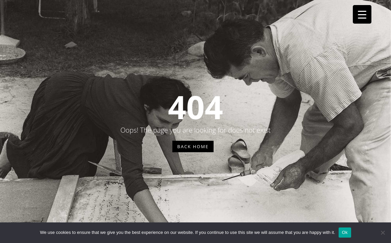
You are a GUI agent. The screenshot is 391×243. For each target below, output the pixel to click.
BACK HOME (193, 146)
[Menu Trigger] (362, 14)
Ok (345, 232)
